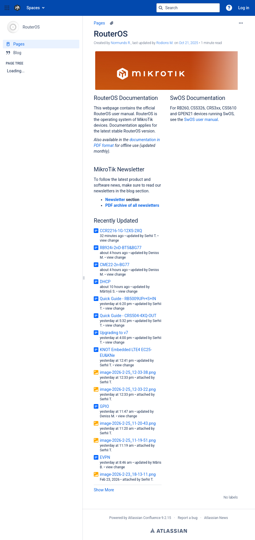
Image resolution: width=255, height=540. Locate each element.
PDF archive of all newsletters (132, 205)
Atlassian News (216, 518)
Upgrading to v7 (114, 332)
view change (109, 240)
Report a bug (187, 518)
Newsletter (115, 199)
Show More (104, 490)
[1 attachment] (111, 23)
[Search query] (188, 7)
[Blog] (41, 52)
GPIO (104, 406)
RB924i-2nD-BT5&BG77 (120, 247)
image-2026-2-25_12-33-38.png (128, 372)
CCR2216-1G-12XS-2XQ (121, 230)
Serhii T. (151, 236)
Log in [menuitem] (243, 7)
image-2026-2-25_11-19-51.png (128, 440)
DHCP (105, 281)
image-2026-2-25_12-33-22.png (128, 389)
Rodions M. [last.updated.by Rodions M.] (164, 43)
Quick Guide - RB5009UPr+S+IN (128, 298)
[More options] (240, 23)
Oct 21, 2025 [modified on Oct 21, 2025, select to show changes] (188, 43)
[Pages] (41, 44)
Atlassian (168, 530)
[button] (7, 8)
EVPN (105, 457)
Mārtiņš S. (107, 291)
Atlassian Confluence (144, 518)
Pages (99, 23)
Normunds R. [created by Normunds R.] (121, 43)
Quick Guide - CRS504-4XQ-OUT (128, 315)
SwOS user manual (201, 119)
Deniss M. (107, 416)
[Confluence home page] (17, 7)
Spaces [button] (33, 7)
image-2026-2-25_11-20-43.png (128, 423)
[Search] (160, 7)
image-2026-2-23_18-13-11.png (128, 474)
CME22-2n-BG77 (114, 264)
